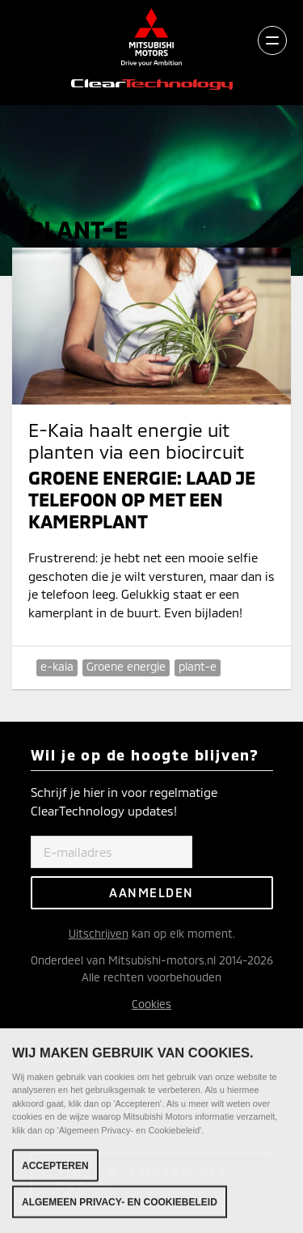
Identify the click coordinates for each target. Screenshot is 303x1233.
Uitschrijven (98, 933)
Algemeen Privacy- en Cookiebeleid (119, 1208)
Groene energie (126, 666)
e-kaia (57, 666)
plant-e (198, 666)
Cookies (151, 1004)
